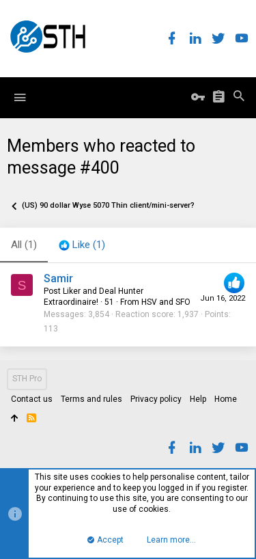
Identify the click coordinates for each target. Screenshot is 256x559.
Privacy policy (156, 399)
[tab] (82, 245)
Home (225, 399)
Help (198, 399)
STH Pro (27, 378)
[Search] (239, 97)
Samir (58, 278)
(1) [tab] (24, 244)
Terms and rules (91, 399)
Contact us (32, 399)
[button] (20, 97)
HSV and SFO (165, 302)
